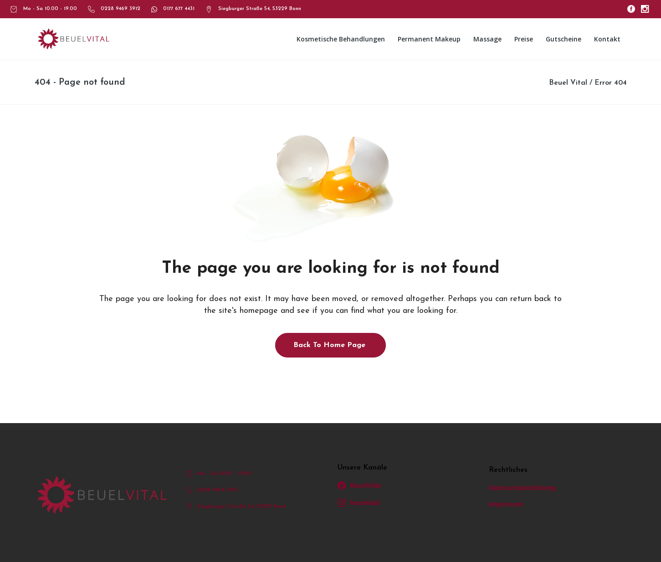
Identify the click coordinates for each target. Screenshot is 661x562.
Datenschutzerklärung (522, 487)
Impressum (506, 504)
